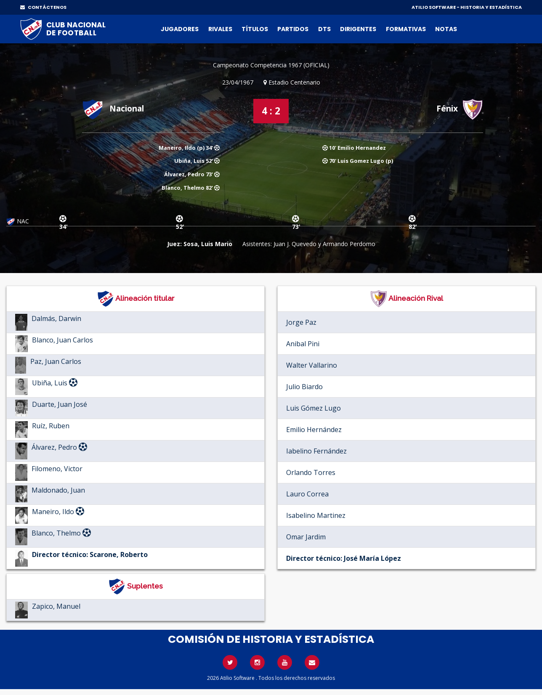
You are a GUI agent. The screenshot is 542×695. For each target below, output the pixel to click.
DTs (324, 29)
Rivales (220, 29)
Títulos (255, 29)
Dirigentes (358, 29)
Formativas (406, 29)
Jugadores (180, 29)
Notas (446, 29)
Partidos (292, 29)
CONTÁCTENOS (43, 7)
